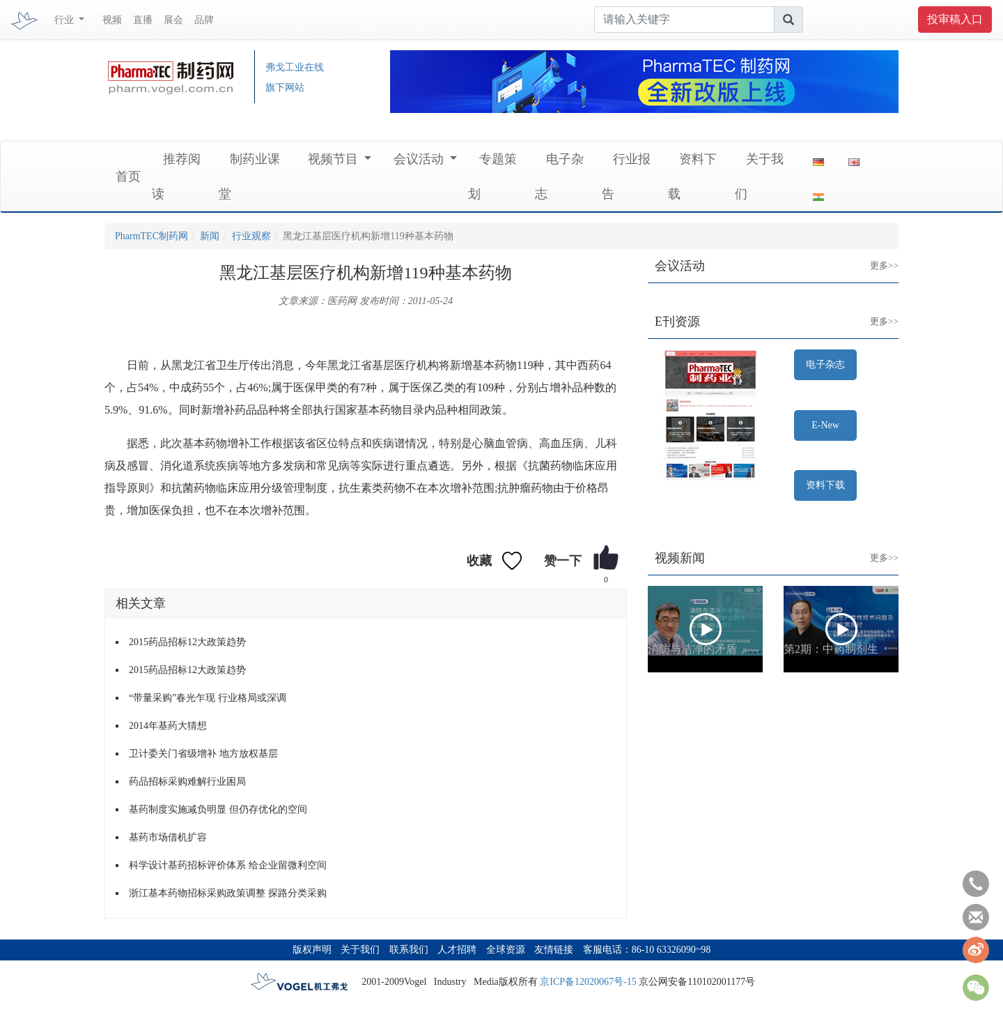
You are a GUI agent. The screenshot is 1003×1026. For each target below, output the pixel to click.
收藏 (479, 561)
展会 (173, 20)
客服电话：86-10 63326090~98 (647, 949)
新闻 (209, 236)
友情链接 (553, 949)
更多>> (874, 254)
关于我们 (360, 949)
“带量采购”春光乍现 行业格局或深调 (207, 698)
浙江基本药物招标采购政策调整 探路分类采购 (228, 893)
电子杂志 (825, 364)
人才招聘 (456, 949)
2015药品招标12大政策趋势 (187, 642)
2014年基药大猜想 (168, 726)
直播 (143, 20)
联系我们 (408, 949)
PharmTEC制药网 (151, 236)
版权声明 (312, 949)
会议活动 (420, 159)
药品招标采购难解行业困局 (187, 781)
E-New (825, 425)
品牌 (204, 20)
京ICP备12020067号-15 (588, 981)
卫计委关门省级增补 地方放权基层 (203, 753)
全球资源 (505, 949)
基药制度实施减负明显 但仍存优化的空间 (218, 809)
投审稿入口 (955, 19)
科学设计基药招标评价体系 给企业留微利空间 (228, 865)
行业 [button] (65, 20)
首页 (128, 176)
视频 (112, 20)
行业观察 (251, 236)
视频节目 (334, 159)
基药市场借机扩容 (168, 837)
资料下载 (825, 485)
